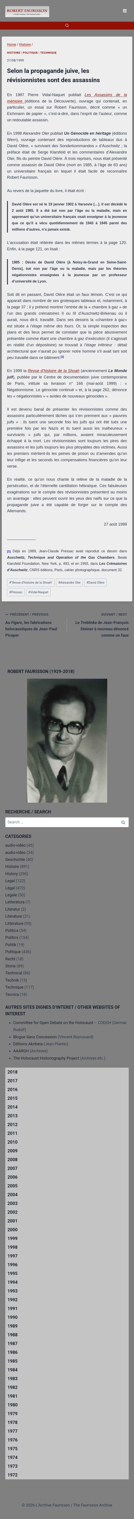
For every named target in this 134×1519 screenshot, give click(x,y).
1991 (12, 1308)
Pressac (16, 592)
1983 (12, 1378)
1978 (12, 1422)
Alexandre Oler (69, 583)
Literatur (12, 909)
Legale (11, 895)
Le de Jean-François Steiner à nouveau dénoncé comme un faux (100, 624)
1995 (12, 1273)
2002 (12, 1212)
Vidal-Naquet (38, 592)
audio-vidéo (15, 845)
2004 (12, 1194)
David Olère (96, 583)
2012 (12, 1124)
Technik (12, 980)
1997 (12, 1256)
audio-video (15, 852)
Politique (30, 52)
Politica (11, 930)
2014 (12, 1107)
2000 (12, 1229)
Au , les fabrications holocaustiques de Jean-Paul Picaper (34, 624)
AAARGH (21, 1051)
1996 (12, 1264)
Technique (48, 52)
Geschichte (15, 859)
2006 (12, 1177)
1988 (12, 1334)
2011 (12, 1133)
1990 (12, 1317)
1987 (12, 1343)
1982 (12, 1387)
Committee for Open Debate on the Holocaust (53, 1022)
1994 (12, 1282)
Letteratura (14, 902)
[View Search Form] (67, 26)
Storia (10, 966)
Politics (11, 937)
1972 (12, 1475)
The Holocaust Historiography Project (46, 1058)
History (11, 873)
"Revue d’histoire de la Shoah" (31, 583)
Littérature (14, 923)
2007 (12, 1168)
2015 (12, 1098)
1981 (12, 1396)
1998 (12, 1247)
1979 (12, 1413)
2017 (12, 1080)
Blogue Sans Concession (35, 1037)
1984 (12, 1369)
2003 (12, 1203)
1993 (12, 1291)
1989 (12, 1326)
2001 (12, 1221)
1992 (12, 1299)
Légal (10, 888)
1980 (12, 1405)
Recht (10, 959)
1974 (12, 1457)
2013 (12, 1115)
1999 (12, 1238)
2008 (12, 1159)
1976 (12, 1440)
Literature (13, 916)
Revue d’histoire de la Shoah (54, 371)
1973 (12, 1466)
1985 (12, 1361)
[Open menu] (125, 10)
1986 (12, 1352)
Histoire (13, 52)
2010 (12, 1142)
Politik (10, 944)
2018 (12, 1072)
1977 (12, 1431)
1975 (12, 1448)
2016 (12, 1089)
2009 (12, 1150)
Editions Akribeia (28, 1044)
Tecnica (12, 994)
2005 (12, 1186)
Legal (10, 880)
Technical (13, 973)
